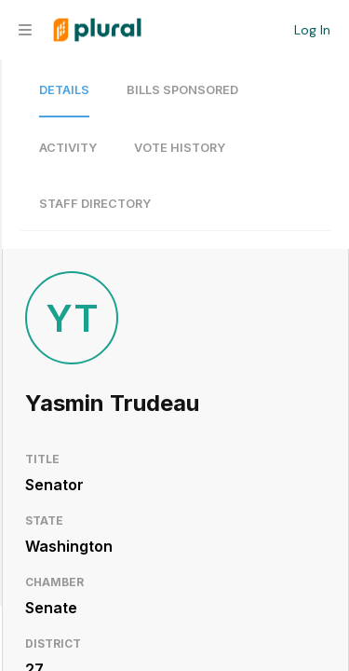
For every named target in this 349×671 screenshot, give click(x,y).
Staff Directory (95, 204)
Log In (312, 29)
